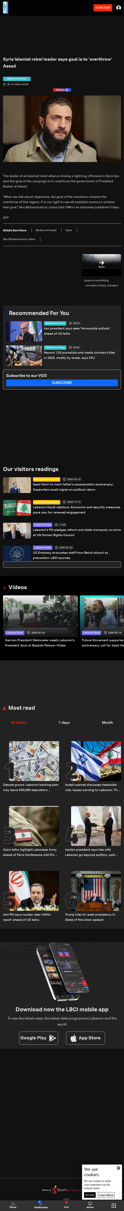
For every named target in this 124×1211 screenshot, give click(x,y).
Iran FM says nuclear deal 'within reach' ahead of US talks (27, 917)
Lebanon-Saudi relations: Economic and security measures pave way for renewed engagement (76, 510)
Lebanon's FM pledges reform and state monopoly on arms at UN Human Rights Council (77, 532)
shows (90, 1205)
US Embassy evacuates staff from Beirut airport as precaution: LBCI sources (70, 555)
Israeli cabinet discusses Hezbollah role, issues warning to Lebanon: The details (92, 788)
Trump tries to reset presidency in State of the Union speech (90, 917)
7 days (64, 723)
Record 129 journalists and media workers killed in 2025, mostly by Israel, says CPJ (79, 355)
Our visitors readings (31, 469)
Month (107, 723)
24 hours (18, 723)
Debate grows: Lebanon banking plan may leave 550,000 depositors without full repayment (31, 788)
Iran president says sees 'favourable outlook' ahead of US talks (77, 331)
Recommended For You (39, 313)
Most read (21, 708)
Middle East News (55, 323)
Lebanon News (42, 525)
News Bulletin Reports (46, 479)
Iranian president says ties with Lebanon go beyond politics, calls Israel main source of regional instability (90, 853)
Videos (18, 587)
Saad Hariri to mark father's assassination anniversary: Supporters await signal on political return (73, 487)
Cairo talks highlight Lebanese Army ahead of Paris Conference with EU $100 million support (30, 853)
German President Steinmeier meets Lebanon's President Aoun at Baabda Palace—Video (39, 643)
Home (13, 1205)
